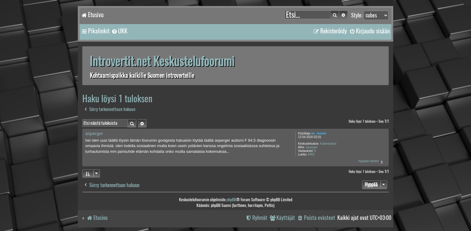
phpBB (231, 199)
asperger (312, 147)
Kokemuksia (328, 143)
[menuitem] (119, 31)
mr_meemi (318, 133)
